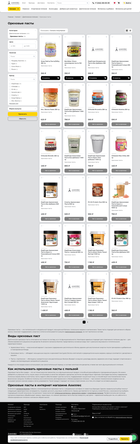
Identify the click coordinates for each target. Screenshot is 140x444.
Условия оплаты (60, 411)
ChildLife (26, 413)
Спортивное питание (39, 9)
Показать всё (13, 103)
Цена (11, 42)
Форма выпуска (15, 109)
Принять (124, 439)
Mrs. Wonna (16, 101)
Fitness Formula (28, 424)
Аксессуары (53, 9)
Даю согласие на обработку (113, 417)
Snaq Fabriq (16, 98)
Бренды (32, 3)
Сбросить (22, 119)
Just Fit (26, 415)
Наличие (12, 53)
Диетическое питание (87, 9)
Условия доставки (60, 407)
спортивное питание (95, 393)
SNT (25, 407)
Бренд (11, 75)
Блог (24, 3)
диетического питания (73, 332)
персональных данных (123, 417)
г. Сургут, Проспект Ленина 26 (78, 410)
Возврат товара (60, 409)
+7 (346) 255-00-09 (78, 421)
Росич (14, 69)
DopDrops (16, 83)
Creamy (15, 95)
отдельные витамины (63, 393)
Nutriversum (27, 417)
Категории (13, 30)
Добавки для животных (69, 9)
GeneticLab (16, 92)
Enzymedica (27, 420)
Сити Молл (16, 66)
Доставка (41, 3)
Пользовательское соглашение (61, 414)
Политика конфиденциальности (62, 418)
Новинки (25, 9)
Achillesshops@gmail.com (80, 416)
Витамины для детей (123, 9)
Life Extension (28, 422)
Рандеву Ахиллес (18, 61)
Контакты (51, 3)
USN (25, 411)
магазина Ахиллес (23, 389)
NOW (25, 409)
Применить (22, 114)
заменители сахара (79, 393)
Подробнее (113, 439)
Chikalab (15, 86)
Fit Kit (14, 89)
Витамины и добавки (106, 9)
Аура (14, 63)
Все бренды (27, 426)
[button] (53, 31)
